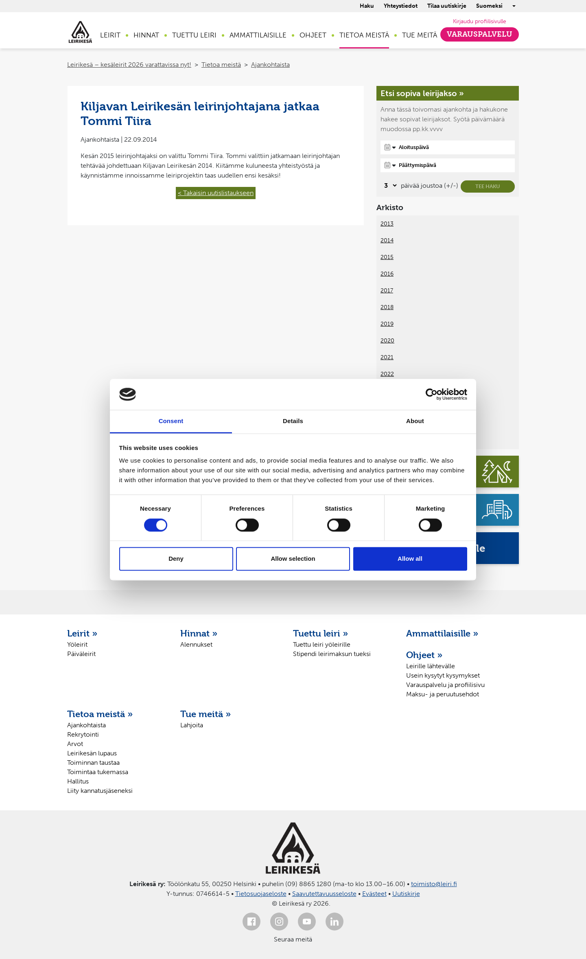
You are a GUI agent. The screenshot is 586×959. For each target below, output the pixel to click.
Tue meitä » (205, 714)
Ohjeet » (424, 655)
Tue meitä (419, 35)
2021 (387, 357)
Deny (176, 558)
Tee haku (487, 186)
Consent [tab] (171, 421)
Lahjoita (191, 725)
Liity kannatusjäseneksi (100, 790)
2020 (387, 340)
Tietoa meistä (364, 35)
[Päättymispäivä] (447, 165)
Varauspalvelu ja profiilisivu (445, 685)
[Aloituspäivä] (447, 147)
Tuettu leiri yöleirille (321, 644)
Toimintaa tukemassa (97, 772)
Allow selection (293, 558)
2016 (387, 273)
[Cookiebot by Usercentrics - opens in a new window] (431, 394)
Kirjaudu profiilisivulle (479, 21)
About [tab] (415, 421)
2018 (387, 307)
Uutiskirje (406, 894)
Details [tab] (293, 421)
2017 (386, 290)
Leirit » (82, 633)
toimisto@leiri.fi (434, 884)
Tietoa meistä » (100, 714)
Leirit (110, 35)
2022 (387, 374)
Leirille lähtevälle (430, 666)
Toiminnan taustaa (93, 762)
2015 (387, 257)
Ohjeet (313, 35)
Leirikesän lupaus (92, 753)
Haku (367, 5)
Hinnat (146, 35)
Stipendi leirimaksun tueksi (332, 654)
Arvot (75, 744)
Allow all (410, 558)
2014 (387, 240)
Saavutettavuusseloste (324, 894)
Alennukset (196, 644)
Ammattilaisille (258, 35)
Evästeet (374, 894)
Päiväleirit (81, 654)
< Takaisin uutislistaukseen (216, 193)
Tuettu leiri (194, 35)
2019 (387, 323)
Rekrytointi (83, 734)
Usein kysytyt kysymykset (443, 675)
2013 (387, 223)
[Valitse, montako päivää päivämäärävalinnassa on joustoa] (389, 185)
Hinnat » (199, 633)
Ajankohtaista (270, 64)
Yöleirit (77, 644)
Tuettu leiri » (320, 633)
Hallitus (78, 781)
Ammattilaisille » (442, 633)
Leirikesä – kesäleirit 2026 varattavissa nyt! (129, 64)
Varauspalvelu (479, 34)
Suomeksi (489, 5)
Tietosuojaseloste (260, 894)
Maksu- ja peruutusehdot (442, 694)
